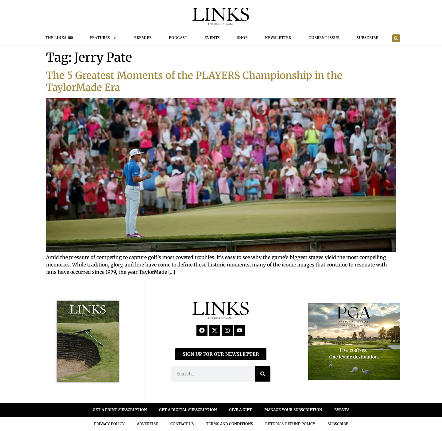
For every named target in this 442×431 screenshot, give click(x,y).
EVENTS (341, 409)
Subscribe (367, 38)
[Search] (262, 374)
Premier (143, 38)
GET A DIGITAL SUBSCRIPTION (188, 409)
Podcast (178, 38)
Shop (242, 38)
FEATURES (103, 38)
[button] (396, 38)
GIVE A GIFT (240, 409)
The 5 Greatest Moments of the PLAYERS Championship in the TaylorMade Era (194, 81)
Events (212, 38)
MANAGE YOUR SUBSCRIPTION (293, 409)
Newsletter (278, 38)
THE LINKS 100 (59, 38)
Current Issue (323, 38)
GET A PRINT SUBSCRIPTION (120, 409)
